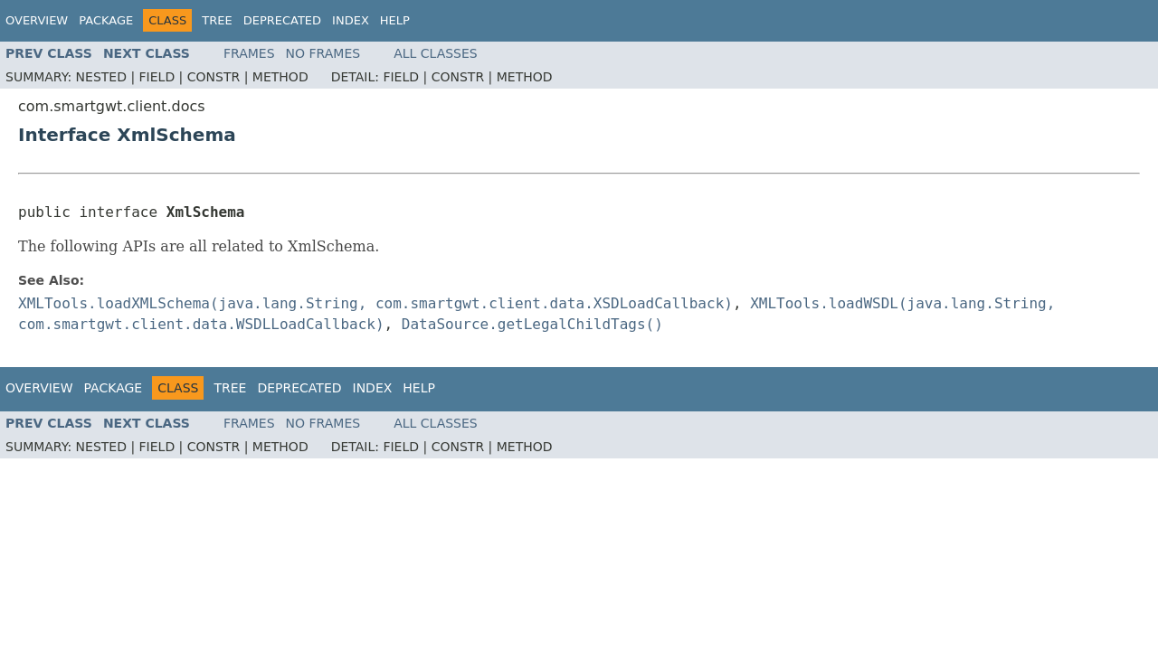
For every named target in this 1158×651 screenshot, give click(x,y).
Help (395, 20)
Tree (217, 20)
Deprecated (282, 20)
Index (350, 20)
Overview (36, 20)
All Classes (436, 53)
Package (106, 20)
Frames (249, 53)
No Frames (323, 53)
